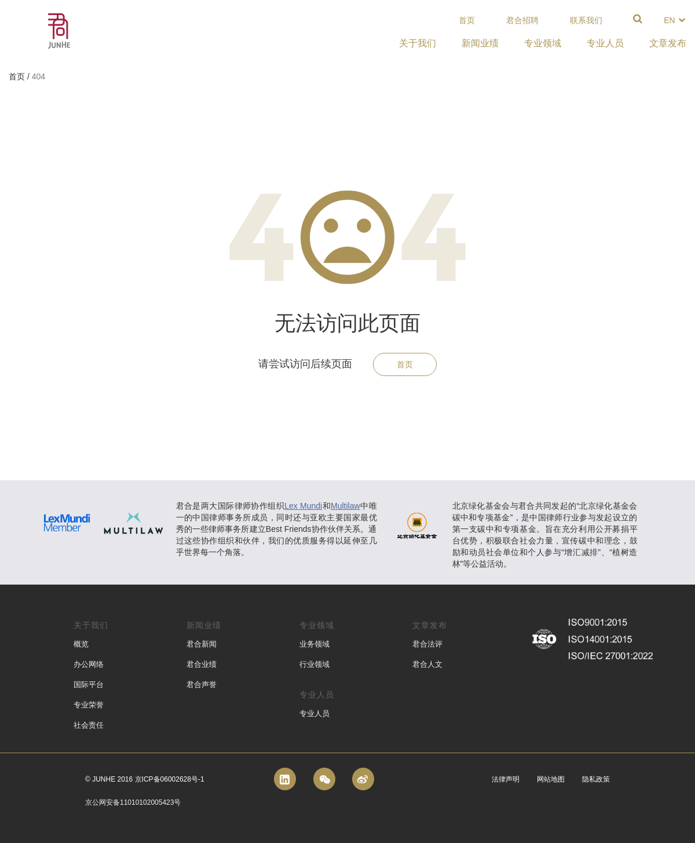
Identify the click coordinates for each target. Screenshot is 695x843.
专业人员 (314, 713)
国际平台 (89, 684)
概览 (81, 644)
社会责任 (89, 725)
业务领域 (314, 644)
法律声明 (506, 779)
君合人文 (427, 664)
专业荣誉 (89, 704)
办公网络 (89, 664)
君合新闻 (201, 644)
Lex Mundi (303, 505)
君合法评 (427, 644)
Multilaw (345, 505)
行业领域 (314, 664)
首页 (467, 20)
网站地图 (551, 779)
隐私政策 (596, 779)
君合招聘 (522, 20)
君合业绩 (201, 664)
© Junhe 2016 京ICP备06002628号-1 (144, 779)
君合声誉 (201, 684)
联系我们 (586, 20)
